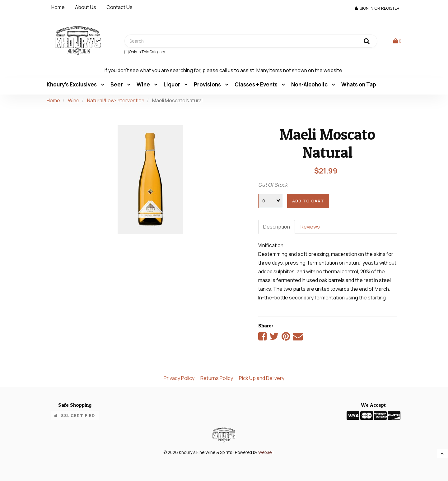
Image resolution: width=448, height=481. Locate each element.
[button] (397, 40)
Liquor (172, 84)
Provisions (208, 84)
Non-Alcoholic (310, 84)
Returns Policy (216, 378)
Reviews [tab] (310, 226)
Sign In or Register (377, 8)
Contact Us (119, 7)
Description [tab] (276, 226)
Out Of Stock (272, 184)
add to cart (308, 201)
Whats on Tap (358, 84)
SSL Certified (74, 415)
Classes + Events (256, 84)
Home (58, 7)
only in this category (144, 51)
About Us (85, 7)
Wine (144, 84)
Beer (117, 84)
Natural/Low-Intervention (115, 100)
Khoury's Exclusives (72, 84)
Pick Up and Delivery (261, 378)
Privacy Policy (179, 378)
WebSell (265, 452)
